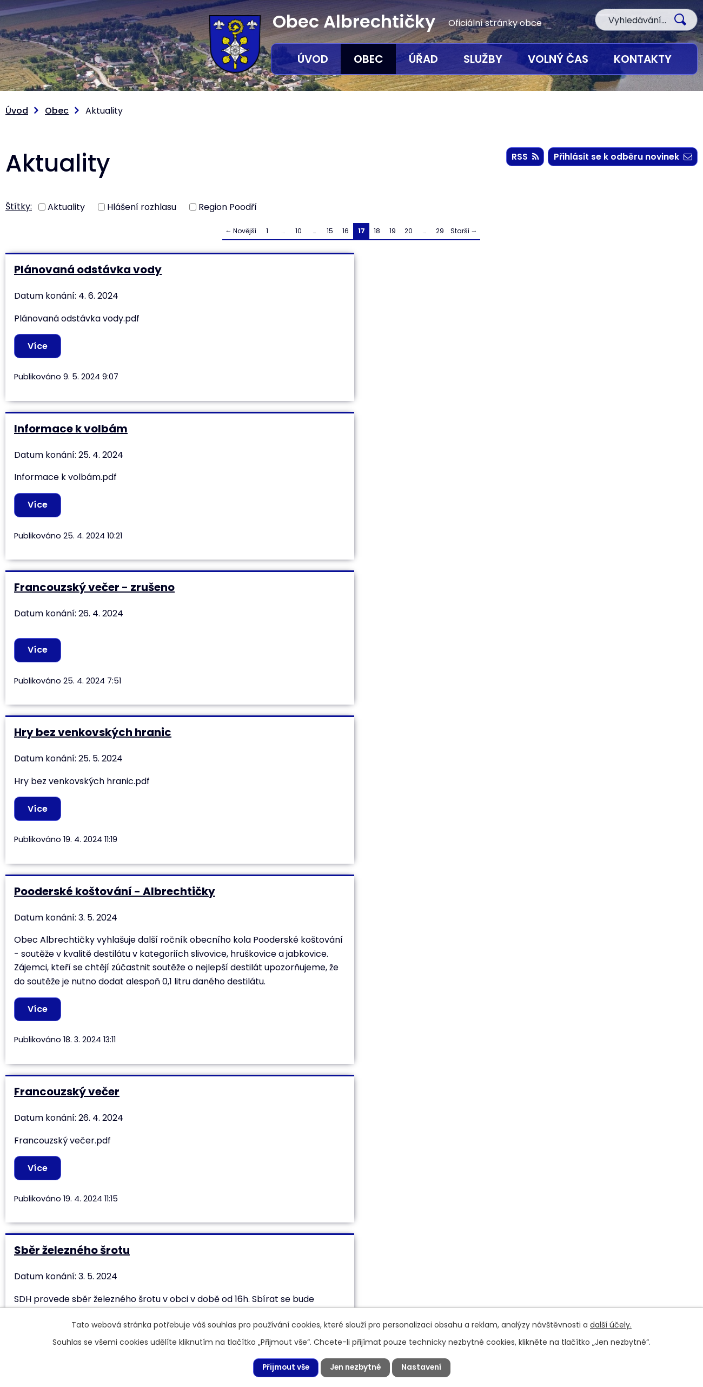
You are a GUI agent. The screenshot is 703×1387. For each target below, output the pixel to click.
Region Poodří (227, 206)
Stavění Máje (283, 682)
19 (392, 230)
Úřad (423, 59)
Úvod (312, 59)
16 (345, 230)
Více (39, 346)
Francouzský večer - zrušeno (560, 269)
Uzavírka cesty (522, 914)
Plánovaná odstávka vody (88, 269)
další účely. (611, 1324)
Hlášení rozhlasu (141, 206)
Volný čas (558, 59)
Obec (368, 59)
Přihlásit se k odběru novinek (622, 157)
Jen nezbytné (355, 1367)
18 (377, 230)
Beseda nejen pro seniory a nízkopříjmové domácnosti (323, 920)
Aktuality (66, 206)
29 (440, 230)
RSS (523, 157)
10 (298, 230)
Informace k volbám (303, 269)
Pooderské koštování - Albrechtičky (347, 440)
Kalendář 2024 (55, 914)
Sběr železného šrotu (72, 682)
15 (330, 230)
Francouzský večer (532, 440)
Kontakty (643, 59)
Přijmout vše (284, 1367)
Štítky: (18, 206)
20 (408, 230)
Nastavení (423, 1367)
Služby (482, 59)
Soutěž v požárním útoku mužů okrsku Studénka (565, 689)
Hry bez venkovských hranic (92, 440)
